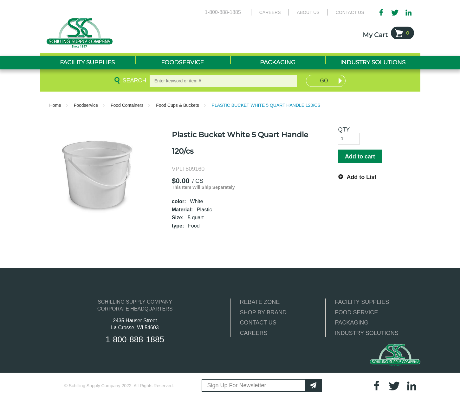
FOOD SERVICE (356, 312)
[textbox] (223, 81)
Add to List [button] (361, 177)
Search (133, 80)
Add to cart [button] (360, 156)
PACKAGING (352, 322)
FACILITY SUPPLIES (362, 302)
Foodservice (86, 105)
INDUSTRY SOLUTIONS (366, 333)
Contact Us (350, 12)
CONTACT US (258, 322)
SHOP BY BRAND (263, 312)
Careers (270, 12)
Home (55, 105)
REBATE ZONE (260, 302)
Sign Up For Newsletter (236, 385)
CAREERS (254, 333)
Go (324, 80)
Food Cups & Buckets (177, 105)
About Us (308, 12)
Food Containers (127, 105)
